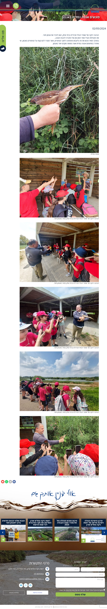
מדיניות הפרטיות (71, 590)
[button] (8, 6)
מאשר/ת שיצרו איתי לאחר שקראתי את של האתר (81, 590)
